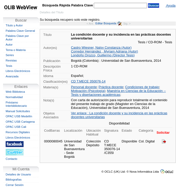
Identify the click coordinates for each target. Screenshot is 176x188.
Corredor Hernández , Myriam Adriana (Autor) (104, 51)
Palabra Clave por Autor (17, 37)
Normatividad (14, 97)
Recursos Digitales (18, 132)
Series (10, 55)
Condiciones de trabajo (142, 87)
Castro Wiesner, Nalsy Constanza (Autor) (101, 47)
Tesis (9, 65)
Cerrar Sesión (15, 184)
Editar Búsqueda (109, 23)
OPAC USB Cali (16, 126)
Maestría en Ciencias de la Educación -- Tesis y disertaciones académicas (118, 93)
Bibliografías (14, 179)
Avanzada (12, 76)
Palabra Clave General (20, 30)
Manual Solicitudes (18, 111)
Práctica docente (111, 87)
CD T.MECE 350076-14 (88, 81)
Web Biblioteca (15, 91)
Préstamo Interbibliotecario (16, 104)
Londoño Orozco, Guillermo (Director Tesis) (103, 55)
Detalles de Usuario (18, 174)
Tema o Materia (16, 49)
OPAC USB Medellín (19, 116)
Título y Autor (14, 25)
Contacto (11, 158)
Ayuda (170, 5)
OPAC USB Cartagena (20, 121)
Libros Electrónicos (18, 70)
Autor (9, 44)
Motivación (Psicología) (88, 91)
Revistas (11, 60)
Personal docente (84, 87)
